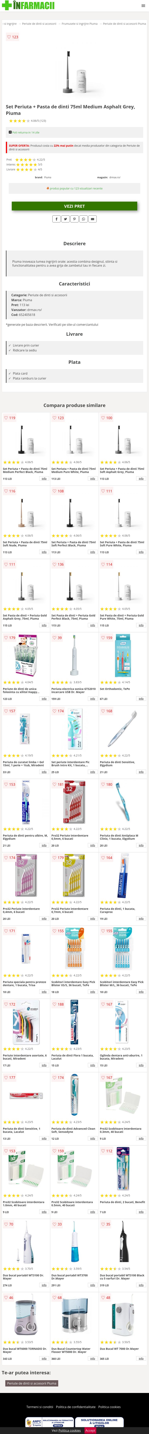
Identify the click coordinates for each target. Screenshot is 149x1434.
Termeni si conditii (39, 1407)
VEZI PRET (74, 206)
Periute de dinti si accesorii (39, 24)
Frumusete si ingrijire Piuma (80, 24)
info (44, 478)
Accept (90, 1430)
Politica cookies (109, 1407)
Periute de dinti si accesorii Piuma (124, 24)
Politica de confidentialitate (76, 1407)
